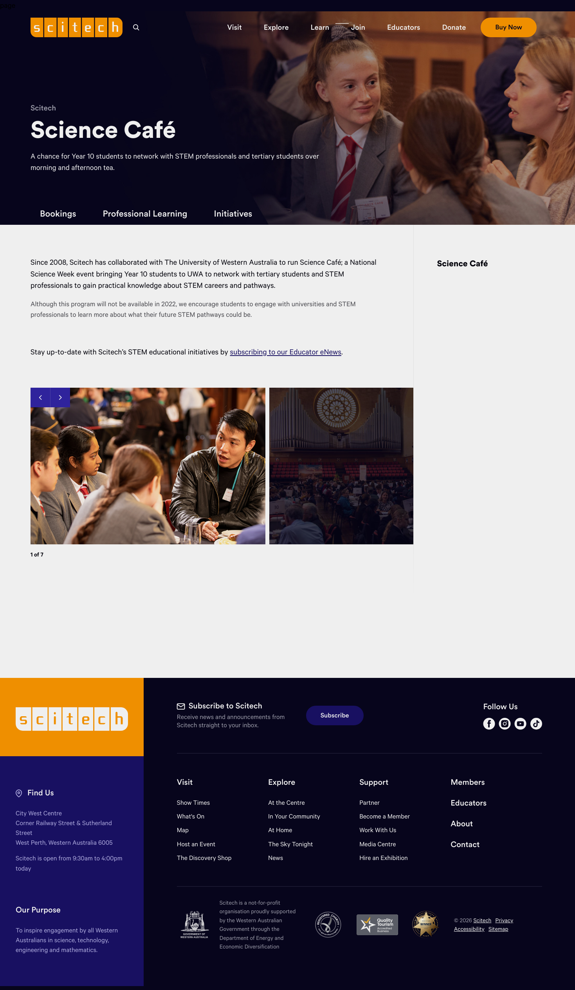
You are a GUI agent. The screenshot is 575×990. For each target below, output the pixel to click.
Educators (469, 803)
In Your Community (294, 816)
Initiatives (233, 213)
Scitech (43, 108)
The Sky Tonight (290, 844)
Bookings (58, 213)
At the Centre (286, 803)
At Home (280, 830)
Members (468, 782)
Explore (281, 782)
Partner (369, 803)
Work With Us (377, 830)
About (462, 824)
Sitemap (498, 928)
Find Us (40, 793)
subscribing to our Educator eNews (285, 352)
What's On (191, 816)
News (275, 858)
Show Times (193, 803)
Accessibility (469, 928)
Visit (185, 782)
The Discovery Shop (204, 858)
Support (373, 782)
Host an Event (196, 844)
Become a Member (384, 816)
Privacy (504, 920)
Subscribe (335, 715)
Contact (465, 844)
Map (187, 830)
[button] (234, 27)
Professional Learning (145, 213)
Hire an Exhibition (383, 858)
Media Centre (377, 844)
